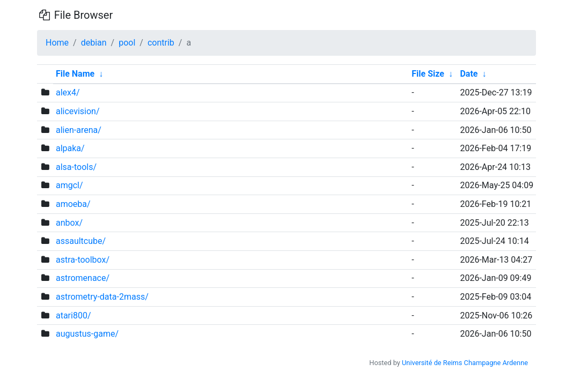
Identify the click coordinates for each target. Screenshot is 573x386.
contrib (161, 43)
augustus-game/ (87, 334)
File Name (75, 74)
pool (127, 43)
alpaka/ (70, 148)
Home (57, 43)
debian (94, 43)
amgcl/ (69, 185)
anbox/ (69, 223)
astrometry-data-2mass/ (102, 297)
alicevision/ (78, 111)
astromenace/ (82, 278)
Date (469, 74)
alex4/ (68, 92)
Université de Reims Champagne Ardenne (465, 363)
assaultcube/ (81, 241)
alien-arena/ (78, 130)
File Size (428, 74)
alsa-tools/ (76, 167)
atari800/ (73, 315)
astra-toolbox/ (82, 260)
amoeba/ (73, 204)
